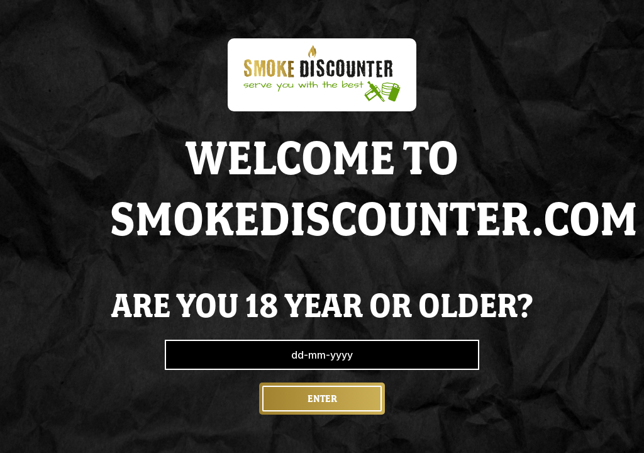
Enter (322, 398)
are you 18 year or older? (322, 305)
